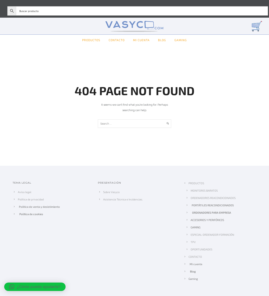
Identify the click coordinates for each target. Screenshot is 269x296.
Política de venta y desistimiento (39, 206)
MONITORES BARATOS (204, 190)
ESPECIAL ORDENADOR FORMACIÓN (212, 234)
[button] (35, 287)
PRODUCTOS (91, 40)
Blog (162, 40)
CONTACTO (117, 40)
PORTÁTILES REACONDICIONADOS (213, 205)
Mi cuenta (141, 40)
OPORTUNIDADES (201, 249)
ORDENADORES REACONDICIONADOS (213, 198)
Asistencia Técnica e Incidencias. (123, 199)
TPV (193, 242)
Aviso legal (24, 192)
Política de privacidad (31, 199)
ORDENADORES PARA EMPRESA (211, 212)
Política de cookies (31, 214)
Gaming (180, 40)
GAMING (195, 227)
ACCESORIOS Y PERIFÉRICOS (207, 220)
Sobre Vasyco (111, 192)
